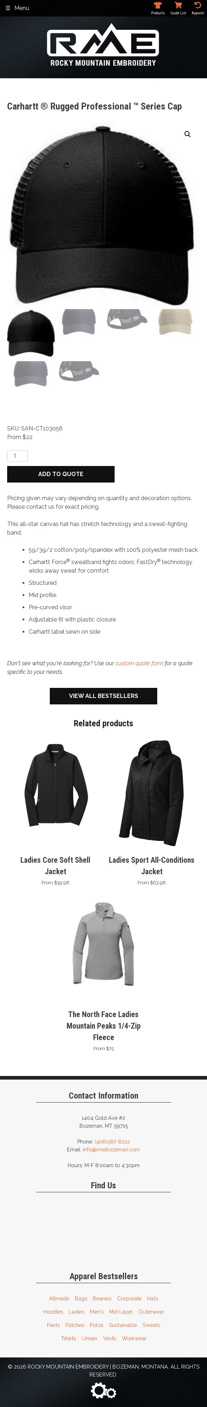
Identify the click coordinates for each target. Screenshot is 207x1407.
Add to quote (60, 474)
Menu (21, 8)
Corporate (129, 1298)
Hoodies (53, 1312)
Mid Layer (121, 1312)
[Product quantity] (17, 456)
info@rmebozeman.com (111, 1149)
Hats (152, 1298)
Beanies (102, 1298)
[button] (187, 134)
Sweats (151, 1325)
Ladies (76, 1312)
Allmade (59, 1298)
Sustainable (123, 1325)
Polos (96, 1325)
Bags (81, 1298)
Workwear (134, 1338)
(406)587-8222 (112, 1141)
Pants (53, 1325)
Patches (75, 1325)
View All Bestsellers (103, 696)
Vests (109, 1338)
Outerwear (151, 1312)
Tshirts (68, 1338)
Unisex (89, 1338)
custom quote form (139, 663)
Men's (97, 1312)
